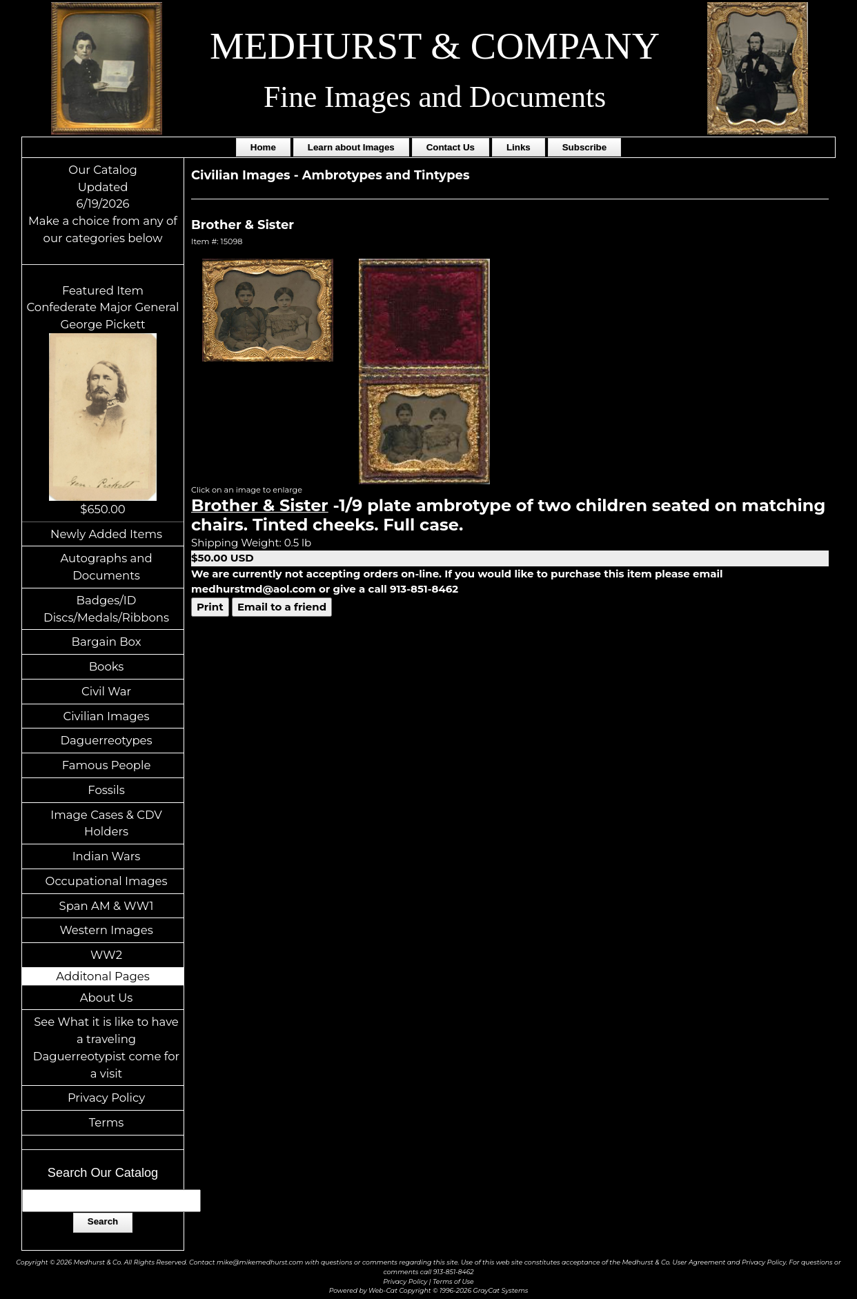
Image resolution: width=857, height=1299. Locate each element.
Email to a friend (281, 606)
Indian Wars (106, 856)
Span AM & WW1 (106, 906)
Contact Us (450, 147)
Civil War (106, 691)
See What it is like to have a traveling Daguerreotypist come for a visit (106, 1047)
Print (210, 606)
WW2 (106, 955)
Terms (106, 1122)
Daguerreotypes (106, 740)
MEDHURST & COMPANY (435, 45)
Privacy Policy (106, 1097)
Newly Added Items (106, 534)
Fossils (106, 790)
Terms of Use (453, 1281)
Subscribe (584, 147)
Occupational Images (107, 881)
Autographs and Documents (106, 566)
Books (106, 666)
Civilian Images (106, 716)
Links (518, 147)
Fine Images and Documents (435, 96)
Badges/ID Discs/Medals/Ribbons (106, 608)
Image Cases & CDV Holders (105, 823)
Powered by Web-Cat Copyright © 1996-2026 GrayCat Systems (429, 1290)
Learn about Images (351, 147)
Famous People (106, 765)
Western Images (105, 930)
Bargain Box (106, 641)
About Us (106, 997)
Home (263, 147)
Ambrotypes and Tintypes (386, 175)
